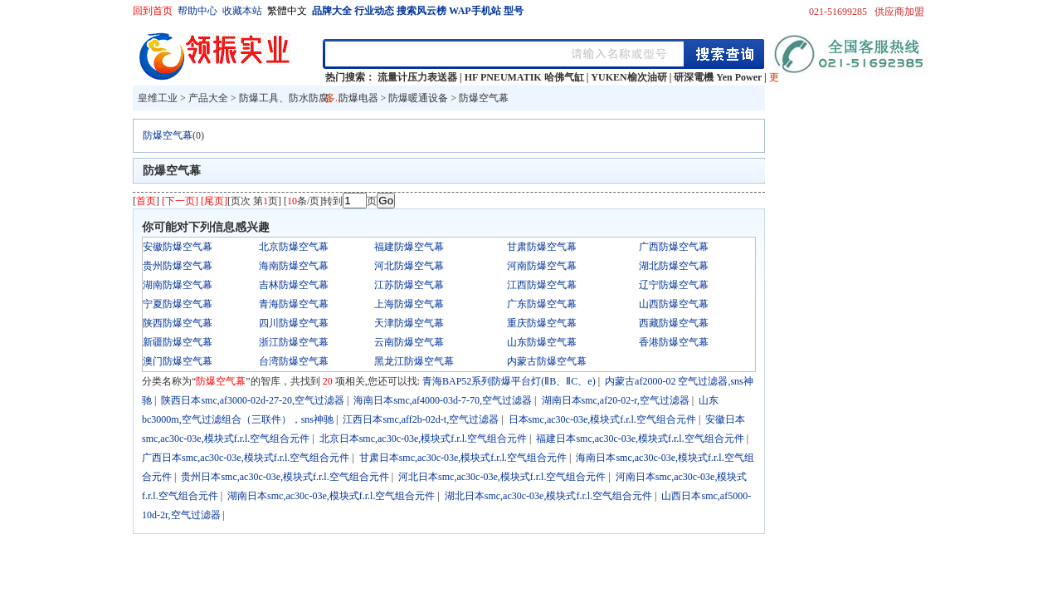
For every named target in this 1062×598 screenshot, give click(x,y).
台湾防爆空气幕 (294, 361)
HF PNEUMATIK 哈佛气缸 (524, 77)
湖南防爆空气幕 (177, 285)
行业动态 (374, 11)
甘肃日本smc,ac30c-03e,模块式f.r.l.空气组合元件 (463, 457)
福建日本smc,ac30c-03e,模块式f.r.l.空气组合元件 (639, 438)
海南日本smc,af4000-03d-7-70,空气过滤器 (442, 400)
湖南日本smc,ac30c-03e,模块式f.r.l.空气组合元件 (331, 496)
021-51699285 (838, 11)
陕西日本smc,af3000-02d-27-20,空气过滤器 (252, 400)
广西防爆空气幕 (674, 246)
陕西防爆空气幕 (177, 323)
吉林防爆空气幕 (294, 285)
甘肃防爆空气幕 (542, 246)
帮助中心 (197, 11)
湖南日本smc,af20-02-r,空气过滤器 (615, 400)
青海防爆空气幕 (294, 304)
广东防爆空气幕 (542, 304)
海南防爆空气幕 (294, 266)
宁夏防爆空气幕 (177, 304)
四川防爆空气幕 (294, 323)
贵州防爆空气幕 (177, 266)
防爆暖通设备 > (423, 98)
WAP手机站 (475, 11)
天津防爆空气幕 (409, 323)
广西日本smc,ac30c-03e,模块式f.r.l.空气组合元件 (245, 457)
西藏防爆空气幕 (674, 323)
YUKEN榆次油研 (628, 77)
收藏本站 (242, 11)
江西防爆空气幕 (542, 285)
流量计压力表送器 (417, 77)
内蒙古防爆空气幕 (547, 361)
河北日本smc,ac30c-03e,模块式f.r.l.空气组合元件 (502, 477)
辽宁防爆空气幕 (674, 285)
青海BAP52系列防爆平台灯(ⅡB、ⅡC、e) (509, 381)
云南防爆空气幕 (409, 342)
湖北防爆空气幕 (674, 266)
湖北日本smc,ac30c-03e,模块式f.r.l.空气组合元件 (548, 496)
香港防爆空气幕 (674, 342)
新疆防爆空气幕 (177, 342)
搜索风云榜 (421, 11)
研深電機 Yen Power (718, 77)
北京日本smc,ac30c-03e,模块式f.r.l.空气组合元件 (423, 438)
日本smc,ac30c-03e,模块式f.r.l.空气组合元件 (602, 419)
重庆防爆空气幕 (542, 323)
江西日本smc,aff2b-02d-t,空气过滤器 (421, 419)
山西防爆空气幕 (674, 304)
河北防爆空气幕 (409, 266)
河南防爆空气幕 (542, 266)
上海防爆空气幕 (409, 304)
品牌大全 (332, 11)
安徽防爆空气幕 (177, 246)
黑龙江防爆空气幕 (414, 361)
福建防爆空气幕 (409, 246)
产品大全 (208, 98)
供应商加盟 (899, 11)
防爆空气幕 (484, 98)
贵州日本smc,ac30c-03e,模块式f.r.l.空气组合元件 (284, 477)
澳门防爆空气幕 (177, 361)
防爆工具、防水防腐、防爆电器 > (314, 98)
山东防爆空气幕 (542, 342)
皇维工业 (158, 98)
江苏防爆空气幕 (409, 285)
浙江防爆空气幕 (294, 342)
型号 (514, 11)
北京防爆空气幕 (294, 246)
